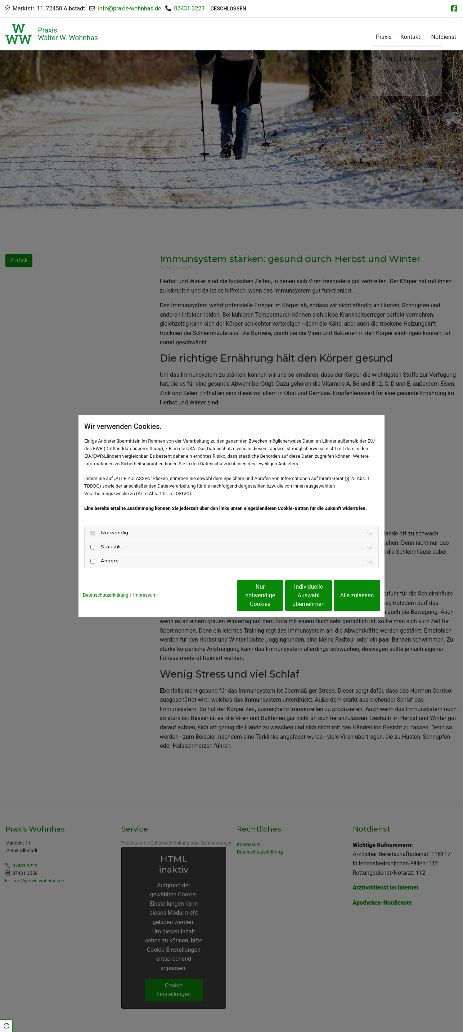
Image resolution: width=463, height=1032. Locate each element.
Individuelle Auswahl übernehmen (278, 595)
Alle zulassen (347, 595)
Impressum (145, 595)
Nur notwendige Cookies (210, 595)
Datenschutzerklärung (106, 595)
